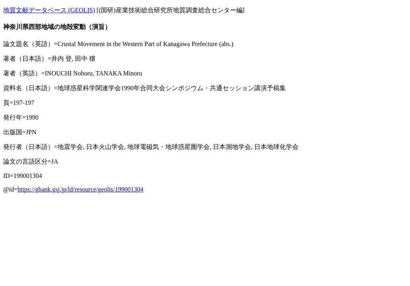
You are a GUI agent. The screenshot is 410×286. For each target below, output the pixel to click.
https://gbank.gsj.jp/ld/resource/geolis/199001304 (80, 189)
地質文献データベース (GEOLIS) (49, 10)
